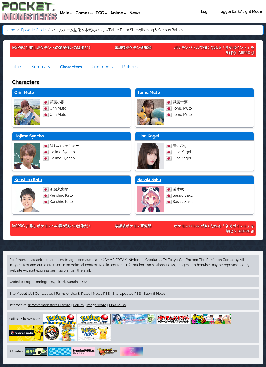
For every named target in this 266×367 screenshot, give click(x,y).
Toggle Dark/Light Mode (240, 11)
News (135, 12)
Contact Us (44, 293)
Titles (17, 66)
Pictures (130, 66)
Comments (102, 66)
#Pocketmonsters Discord (49, 305)
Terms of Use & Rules (73, 293)
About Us (24, 293)
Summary (41, 66)
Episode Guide (33, 30)
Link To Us (117, 305)
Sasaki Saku (149, 179)
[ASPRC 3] (52, 47)
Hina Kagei (148, 136)
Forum (78, 305)
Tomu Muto (148, 92)
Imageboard (96, 305)
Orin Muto (24, 92)
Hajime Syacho (29, 136)
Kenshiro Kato (28, 179)
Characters (71, 66)
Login (206, 11)
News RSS (101, 293)
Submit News (154, 293)
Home (10, 30)
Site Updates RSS (126, 293)
